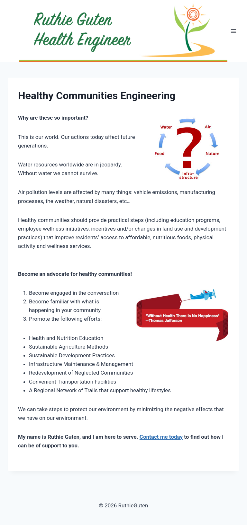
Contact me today (161, 437)
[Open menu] (233, 31)
